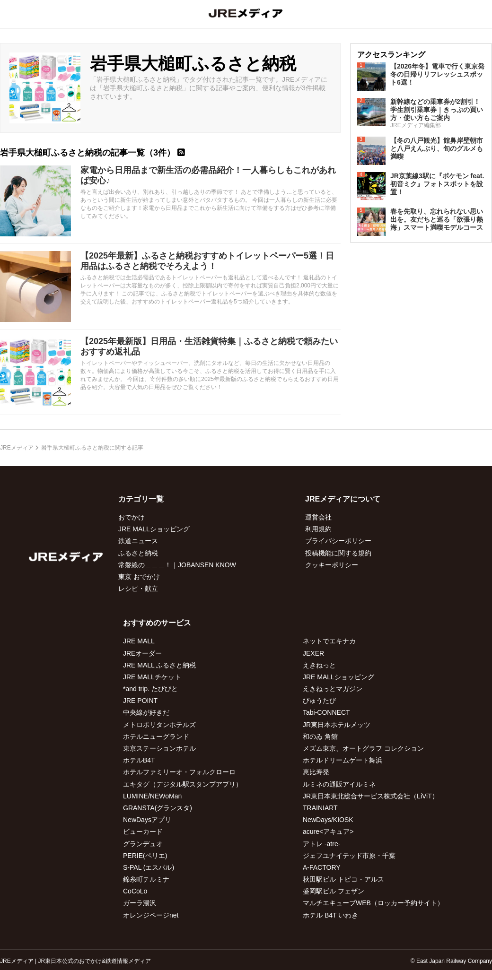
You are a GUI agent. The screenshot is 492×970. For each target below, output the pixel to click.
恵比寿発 (316, 772)
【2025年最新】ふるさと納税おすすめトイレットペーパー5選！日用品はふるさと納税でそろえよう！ (207, 261)
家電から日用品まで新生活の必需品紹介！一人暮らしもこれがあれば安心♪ (208, 175)
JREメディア (17, 447)
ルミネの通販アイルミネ (339, 784)
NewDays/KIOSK (328, 819)
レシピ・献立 (138, 588)
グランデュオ (143, 844)
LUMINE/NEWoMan (152, 796)
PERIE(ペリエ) (145, 855)
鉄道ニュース (138, 541)
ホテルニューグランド (156, 736)
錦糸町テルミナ (146, 879)
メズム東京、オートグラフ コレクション (363, 748)
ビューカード (143, 831)
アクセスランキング (391, 55)
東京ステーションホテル (159, 748)
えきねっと (319, 665)
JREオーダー (142, 653)
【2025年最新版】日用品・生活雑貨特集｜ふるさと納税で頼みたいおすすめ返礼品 (209, 346)
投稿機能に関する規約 (338, 553)
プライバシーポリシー (338, 541)
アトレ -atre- (321, 844)
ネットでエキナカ (329, 641)
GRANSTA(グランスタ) (157, 808)
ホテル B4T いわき (330, 915)
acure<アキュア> (328, 831)
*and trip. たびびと (150, 689)
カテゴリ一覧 (141, 499)
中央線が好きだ (146, 712)
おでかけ (131, 517)
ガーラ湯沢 (139, 903)
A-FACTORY (322, 867)
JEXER (313, 653)
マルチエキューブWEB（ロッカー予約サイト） (373, 903)
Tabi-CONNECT (326, 712)
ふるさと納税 (138, 553)
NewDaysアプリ (147, 819)
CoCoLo (135, 891)
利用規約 (318, 529)
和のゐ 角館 (320, 736)
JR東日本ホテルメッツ (336, 724)
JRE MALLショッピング (154, 529)
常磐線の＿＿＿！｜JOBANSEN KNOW (177, 565)
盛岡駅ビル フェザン (333, 891)
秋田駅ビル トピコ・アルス (343, 879)
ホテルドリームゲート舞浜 (342, 760)
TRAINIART (320, 808)
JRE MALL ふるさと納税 (159, 665)
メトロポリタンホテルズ (159, 724)
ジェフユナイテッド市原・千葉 (349, 855)
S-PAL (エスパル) (148, 867)
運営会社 (318, 517)
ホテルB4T (139, 760)
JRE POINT (140, 700)
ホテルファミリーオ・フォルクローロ (179, 772)
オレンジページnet (150, 915)
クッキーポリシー (331, 565)
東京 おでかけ (139, 576)
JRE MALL (139, 641)
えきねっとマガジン (332, 689)
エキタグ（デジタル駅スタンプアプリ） (182, 784)
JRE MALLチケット (152, 677)
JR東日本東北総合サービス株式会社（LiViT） (371, 796)
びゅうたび (319, 700)
